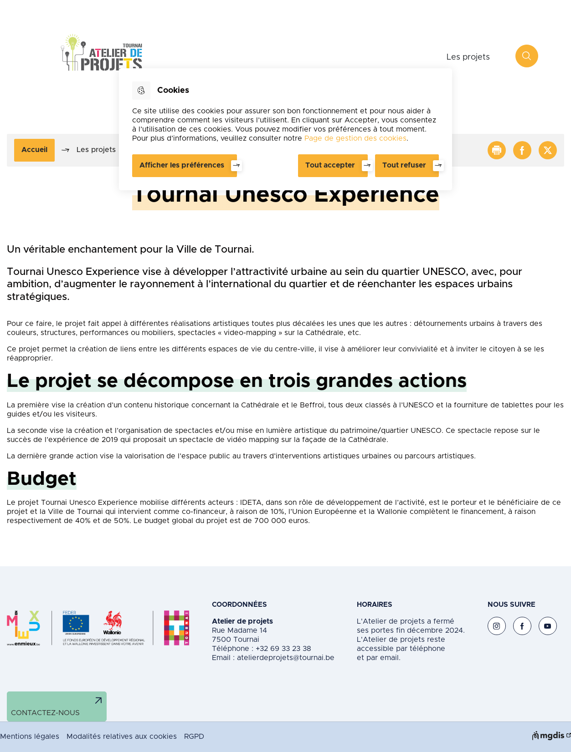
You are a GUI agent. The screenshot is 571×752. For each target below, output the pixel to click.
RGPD (194, 736)
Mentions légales (29, 736)
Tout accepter (330, 165)
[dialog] (285, 129)
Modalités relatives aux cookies (122, 736)
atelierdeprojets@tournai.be (285, 657)
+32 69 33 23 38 (282, 648)
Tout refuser (404, 165)
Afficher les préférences (181, 165)
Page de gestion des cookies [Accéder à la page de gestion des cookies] (355, 138)
